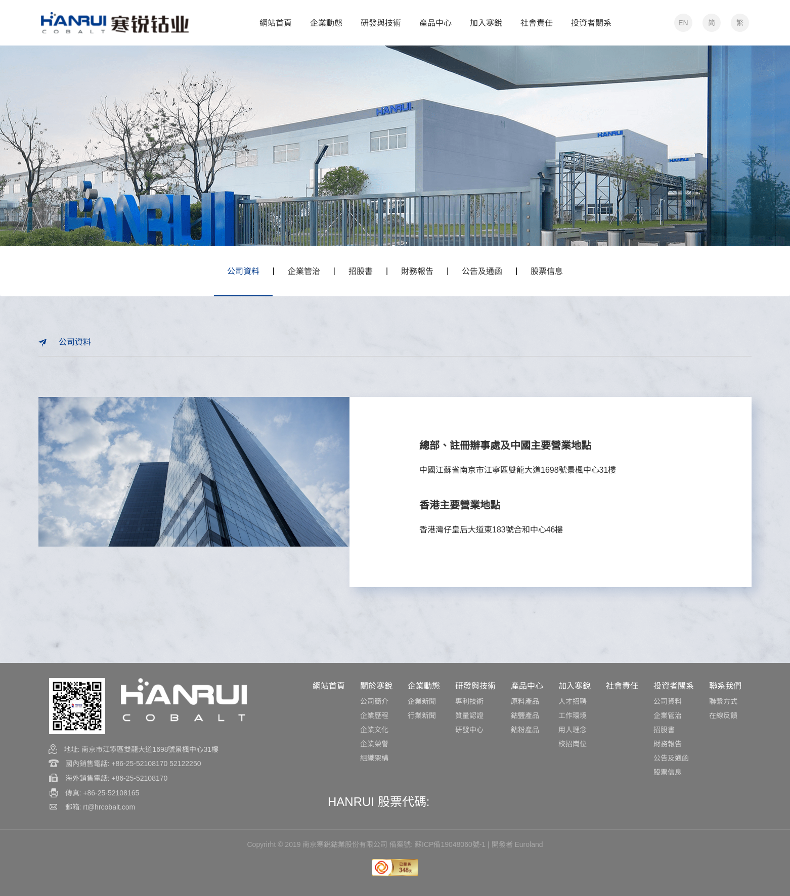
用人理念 (572, 730)
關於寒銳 (376, 686)
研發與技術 (475, 686)
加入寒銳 (574, 686)
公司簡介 (374, 701)
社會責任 (622, 686)
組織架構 (374, 758)
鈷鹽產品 (525, 715)
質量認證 (469, 715)
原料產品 (525, 701)
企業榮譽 (374, 744)
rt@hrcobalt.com (109, 807)
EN (683, 23)
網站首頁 (329, 686)
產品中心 (527, 686)
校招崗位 (572, 744)
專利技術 (469, 701)
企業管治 (304, 271)
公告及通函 (482, 271)
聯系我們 (725, 686)
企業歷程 (374, 715)
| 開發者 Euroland (515, 844)
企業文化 (374, 730)
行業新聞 (422, 715)
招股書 (360, 271)
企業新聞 (422, 701)
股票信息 (547, 271)
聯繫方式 (723, 701)
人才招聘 (572, 701)
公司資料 (243, 271)
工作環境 (572, 715)
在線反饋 (723, 715)
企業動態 (424, 686)
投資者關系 (673, 686)
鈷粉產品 (525, 730)
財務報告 (417, 271)
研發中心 (469, 730)
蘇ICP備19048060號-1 (450, 844)
